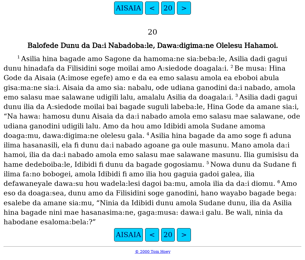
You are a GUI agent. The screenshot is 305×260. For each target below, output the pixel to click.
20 (168, 8)
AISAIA (128, 8)
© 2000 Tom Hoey (152, 251)
